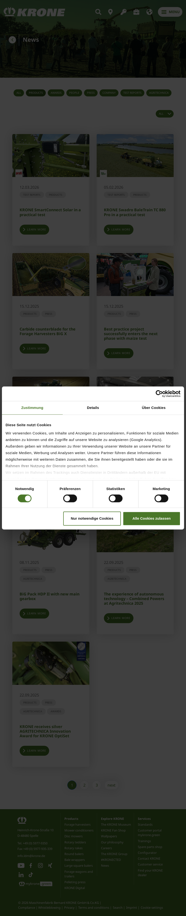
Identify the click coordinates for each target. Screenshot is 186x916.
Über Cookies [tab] (154, 408)
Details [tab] (93, 408)
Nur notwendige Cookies (92, 519)
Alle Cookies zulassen (151, 519)
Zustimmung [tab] (32, 408)
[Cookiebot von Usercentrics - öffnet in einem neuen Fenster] (159, 393)
